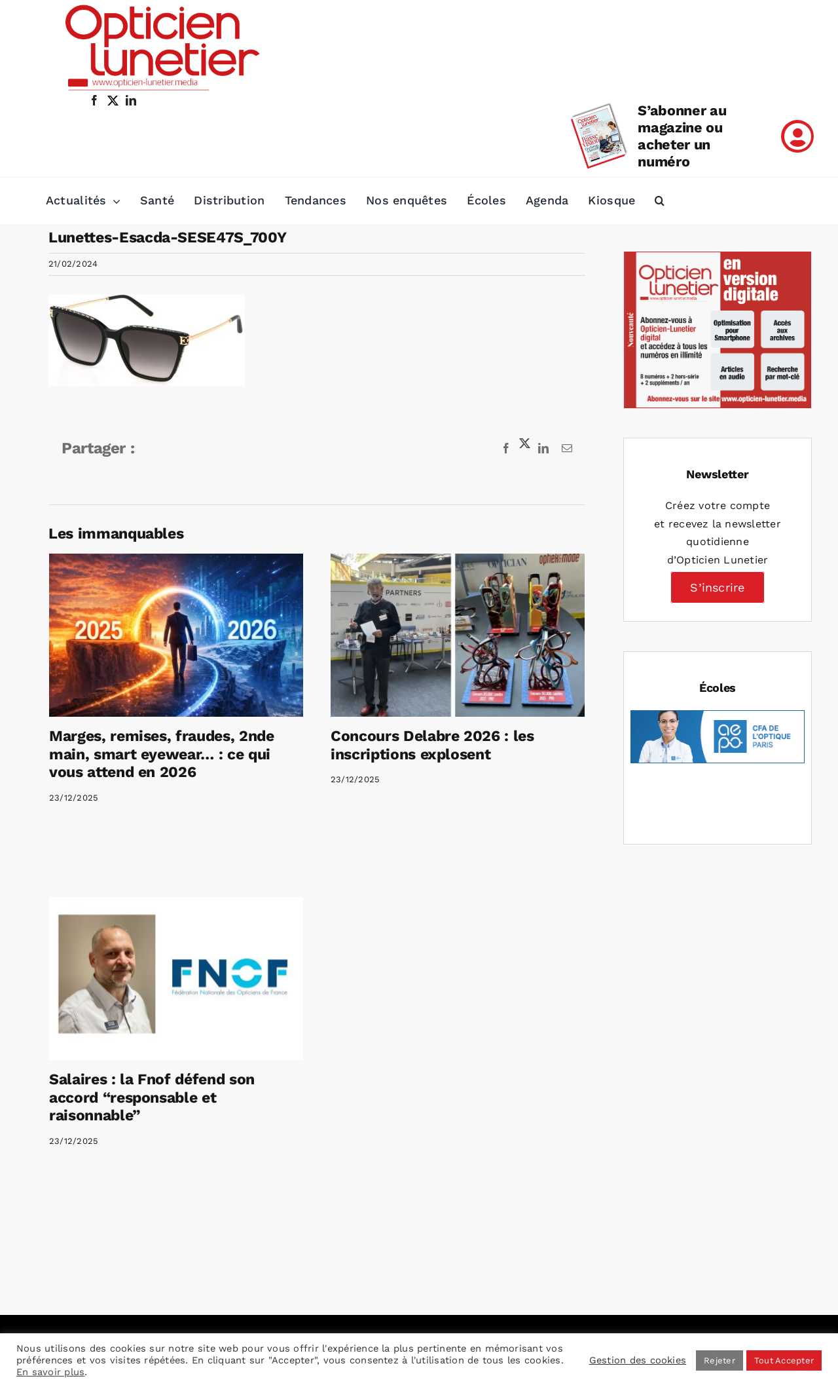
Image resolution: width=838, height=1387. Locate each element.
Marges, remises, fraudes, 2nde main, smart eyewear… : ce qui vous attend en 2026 (161, 754)
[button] (660, 201)
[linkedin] (131, 100)
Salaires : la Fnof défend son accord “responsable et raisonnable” (180, 1072)
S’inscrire (717, 587)
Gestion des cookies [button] (638, 1360)
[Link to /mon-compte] (797, 136)
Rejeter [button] (719, 1360)
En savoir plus (50, 1372)
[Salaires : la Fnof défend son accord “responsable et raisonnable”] (204, 953)
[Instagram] (106, 1296)
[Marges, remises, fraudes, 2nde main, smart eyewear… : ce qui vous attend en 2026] (176, 635)
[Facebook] (74, 1296)
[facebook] (94, 100)
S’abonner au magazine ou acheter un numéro (682, 136)
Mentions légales (481, 1192)
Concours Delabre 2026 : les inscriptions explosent (425, 745)
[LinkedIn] (127, 1296)
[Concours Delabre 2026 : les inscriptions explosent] (450, 635)
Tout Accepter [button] (784, 1360)
